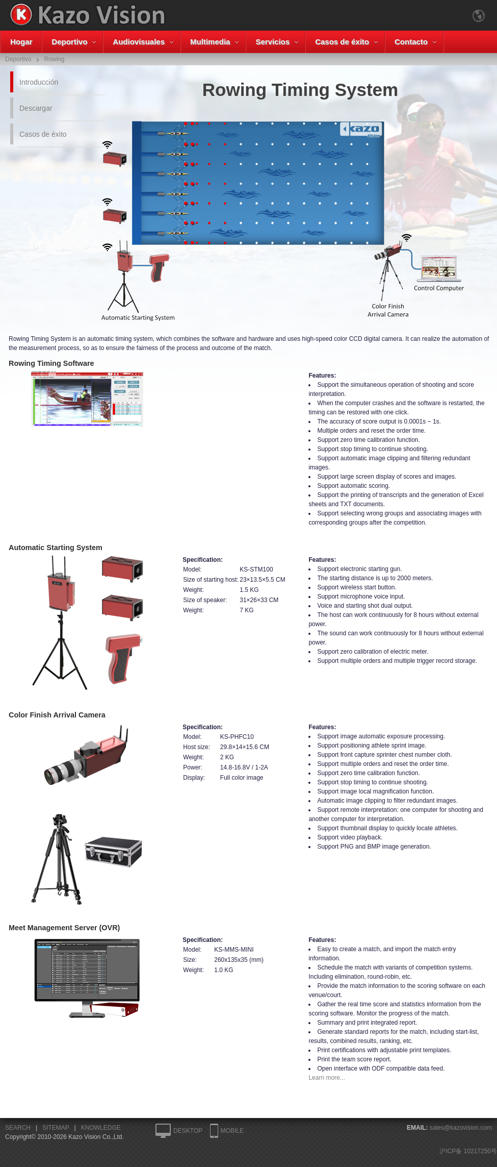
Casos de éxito (342, 41)
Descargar (36, 108)
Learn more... (326, 1077)
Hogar (21, 41)
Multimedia (210, 41)
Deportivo (69, 41)
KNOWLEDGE (101, 1127)
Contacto (411, 41)
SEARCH (18, 1127)
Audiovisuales (139, 41)
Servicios (272, 41)
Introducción (38, 82)
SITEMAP (55, 1127)
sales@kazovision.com (461, 1127)
